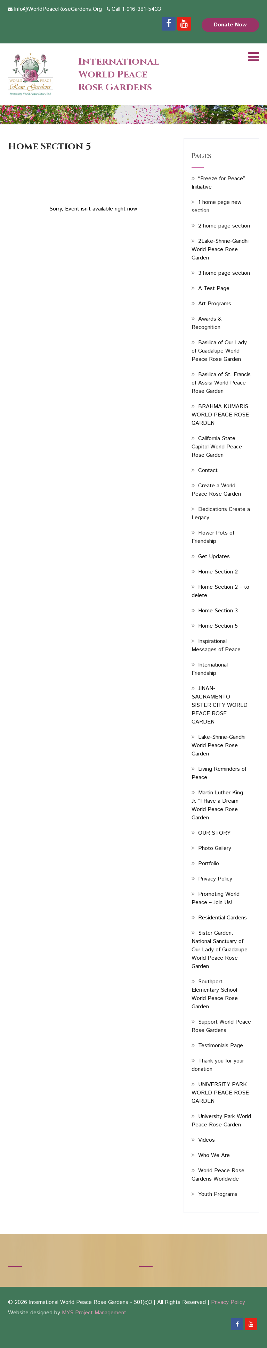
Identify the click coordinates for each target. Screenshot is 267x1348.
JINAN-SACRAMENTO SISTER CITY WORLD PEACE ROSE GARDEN (220, 705)
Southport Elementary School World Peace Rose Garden (215, 994)
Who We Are (214, 1155)
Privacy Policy (215, 879)
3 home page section (224, 273)
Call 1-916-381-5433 (136, 9)
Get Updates (214, 557)
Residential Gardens (222, 918)
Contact (208, 470)
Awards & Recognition (206, 323)
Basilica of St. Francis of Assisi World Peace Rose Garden (221, 383)
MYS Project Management (94, 1313)
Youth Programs (217, 1194)
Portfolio (208, 864)
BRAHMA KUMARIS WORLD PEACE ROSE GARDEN (220, 415)
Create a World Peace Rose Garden (216, 490)
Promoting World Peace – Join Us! (216, 898)
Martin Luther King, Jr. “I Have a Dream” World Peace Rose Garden (218, 805)
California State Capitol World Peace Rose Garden (217, 447)
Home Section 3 (218, 611)
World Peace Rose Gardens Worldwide (218, 1175)
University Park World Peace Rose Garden (221, 1121)
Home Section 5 (218, 626)
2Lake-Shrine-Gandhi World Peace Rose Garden (220, 249)
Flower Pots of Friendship (213, 537)
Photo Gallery (214, 848)
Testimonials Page (220, 1046)
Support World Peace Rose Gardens (221, 1026)
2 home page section (224, 226)
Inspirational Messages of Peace (216, 645)
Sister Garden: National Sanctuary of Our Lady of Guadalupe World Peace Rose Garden (220, 949)
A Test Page (213, 288)
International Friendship (210, 669)
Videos (206, 1140)
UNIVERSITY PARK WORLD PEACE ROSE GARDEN (220, 1093)
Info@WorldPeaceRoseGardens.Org (58, 9)
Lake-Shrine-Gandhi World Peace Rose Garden (218, 745)
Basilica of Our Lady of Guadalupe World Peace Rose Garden (219, 351)
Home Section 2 (218, 572)
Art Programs (214, 304)
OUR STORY (214, 833)
